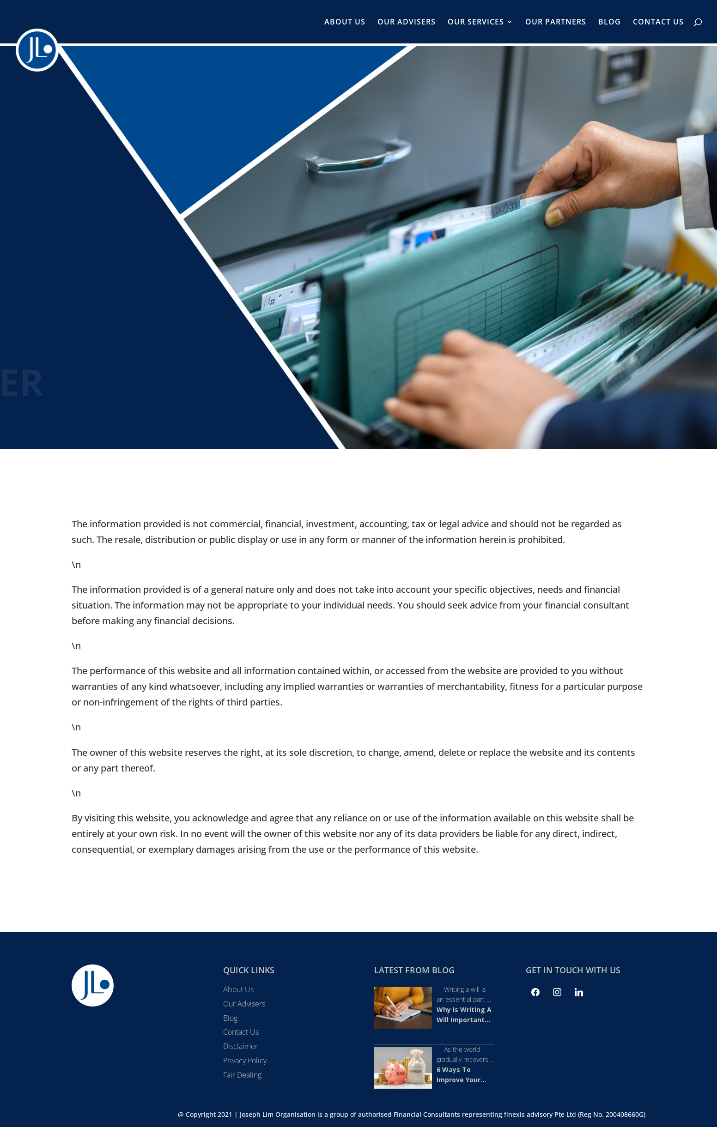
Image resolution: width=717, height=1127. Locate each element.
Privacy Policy (245, 1060)
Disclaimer (240, 1046)
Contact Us (658, 22)
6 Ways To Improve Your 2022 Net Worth (462, 1079)
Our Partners (555, 22)
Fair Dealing (242, 1075)
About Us (344, 22)
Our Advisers (406, 22)
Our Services (476, 22)
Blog (609, 22)
